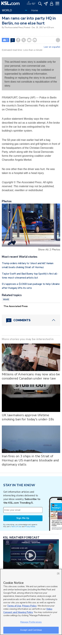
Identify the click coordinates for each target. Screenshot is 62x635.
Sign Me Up (22, 518)
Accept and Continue (31, 630)
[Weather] (31, 3)
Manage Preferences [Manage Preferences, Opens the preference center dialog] (31, 622)
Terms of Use (16, 526)
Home (34, 10)
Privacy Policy (29, 605)
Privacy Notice (30, 526)
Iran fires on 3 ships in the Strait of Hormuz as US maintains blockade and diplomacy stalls (30, 460)
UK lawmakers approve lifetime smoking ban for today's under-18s (28, 417)
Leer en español (52, 47)
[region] (31, 602)
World (6, 299)
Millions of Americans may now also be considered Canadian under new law (31, 376)
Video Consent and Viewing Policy (27, 611)
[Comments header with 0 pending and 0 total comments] (31, 320)
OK (58, 573)
